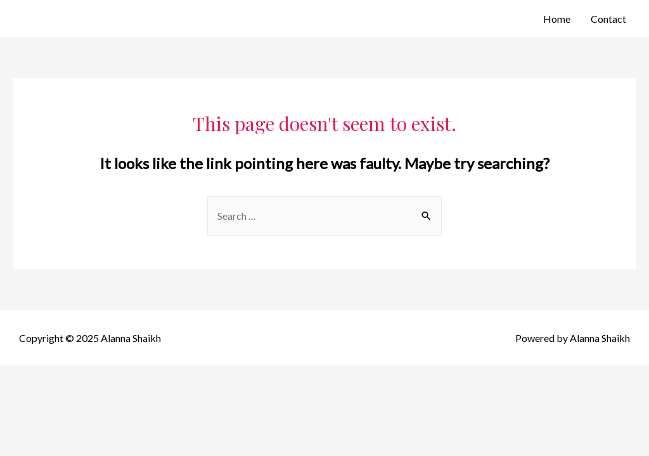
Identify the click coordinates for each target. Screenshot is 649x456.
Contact (608, 18)
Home (556, 18)
